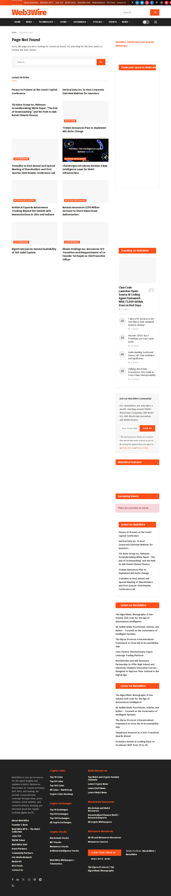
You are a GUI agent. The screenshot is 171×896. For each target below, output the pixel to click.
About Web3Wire (31, 3)
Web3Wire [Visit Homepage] (29, 12)
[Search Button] (154, 12)
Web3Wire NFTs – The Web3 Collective (26, 830)
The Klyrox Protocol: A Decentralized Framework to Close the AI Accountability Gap (137, 643)
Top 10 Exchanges (59, 809)
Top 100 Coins (57, 785)
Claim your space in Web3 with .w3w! (103, 853)
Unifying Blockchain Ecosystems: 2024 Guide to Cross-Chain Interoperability (141, 372)
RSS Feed (111, 3)
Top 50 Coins (56, 781)
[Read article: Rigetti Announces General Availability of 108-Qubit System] (35, 233)
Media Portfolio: (134, 851)
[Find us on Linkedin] (17, 880)
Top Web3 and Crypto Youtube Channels (103, 778)
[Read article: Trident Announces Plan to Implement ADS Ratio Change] (85, 112)
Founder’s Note (20, 825)
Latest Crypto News (98, 784)
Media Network (98, 3)
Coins (63, 22)
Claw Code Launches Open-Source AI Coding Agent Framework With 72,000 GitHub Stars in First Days (131, 296)
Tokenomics (56, 863)
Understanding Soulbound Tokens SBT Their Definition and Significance (141, 355)
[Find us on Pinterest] (166, 2)
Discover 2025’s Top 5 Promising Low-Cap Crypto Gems (141, 338)
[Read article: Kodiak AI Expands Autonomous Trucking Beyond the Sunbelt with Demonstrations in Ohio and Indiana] (35, 191)
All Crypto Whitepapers (100, 822)
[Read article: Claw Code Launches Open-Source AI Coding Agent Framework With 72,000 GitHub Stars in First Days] (137, 270)
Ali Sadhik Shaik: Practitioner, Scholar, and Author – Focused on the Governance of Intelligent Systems (137, 630)
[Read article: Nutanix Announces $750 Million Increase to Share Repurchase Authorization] (85, 191)
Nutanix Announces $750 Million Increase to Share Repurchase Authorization (80, 211)
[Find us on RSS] (13, 886)
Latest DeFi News (97, 788)
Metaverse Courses (98, 842)
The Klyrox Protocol (98, 867)
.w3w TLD (59, 3)
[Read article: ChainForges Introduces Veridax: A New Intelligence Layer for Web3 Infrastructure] (85, 150)
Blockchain (70, 121)
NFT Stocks (55, 842)
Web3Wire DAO (84, 3)
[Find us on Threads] (157, 2)
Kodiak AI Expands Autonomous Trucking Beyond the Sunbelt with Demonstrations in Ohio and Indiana (33, 211)
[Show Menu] (155, 22)
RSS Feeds (17, 865)
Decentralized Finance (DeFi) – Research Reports (103, 816)
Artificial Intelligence (75, 159)
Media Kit (17, 861)
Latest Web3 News (97, 792)
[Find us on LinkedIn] (137, 2)
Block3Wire (148, 851)
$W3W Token (70, 3)
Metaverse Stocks (59, 846)
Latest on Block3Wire (133, 605)
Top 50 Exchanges (59, 814)
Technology (46, 22)
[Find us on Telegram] (142, 2)
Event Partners (19, 848)
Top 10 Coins (56, 777)
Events (113, 22)
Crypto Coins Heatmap (61, 794)
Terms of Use (128, 448)
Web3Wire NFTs (46, 3)
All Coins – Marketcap (61, 790)
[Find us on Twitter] (132, 2)
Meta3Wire (131, 854)
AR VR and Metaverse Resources (104, 837)
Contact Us (121, 3)
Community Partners (22, 853)
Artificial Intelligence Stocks (64, 851)
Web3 (29, 22)
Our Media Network (22, 857)
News (125, 22)
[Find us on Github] (162, 2)
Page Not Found (26, 32)
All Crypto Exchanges (60, 822)
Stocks (97, 22)
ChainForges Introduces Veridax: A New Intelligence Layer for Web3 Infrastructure (84, 169)
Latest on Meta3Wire (133, 685)
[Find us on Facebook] (152, 2)
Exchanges (80, 22)
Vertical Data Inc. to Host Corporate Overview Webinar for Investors (136, 545)
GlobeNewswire (21, 159)
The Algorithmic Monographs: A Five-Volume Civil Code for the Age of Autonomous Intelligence (135, 618)
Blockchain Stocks (59, 838)
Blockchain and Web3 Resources (99, 809)
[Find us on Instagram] (147, 2)
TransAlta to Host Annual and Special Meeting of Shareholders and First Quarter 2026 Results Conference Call (33, 169)
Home (17, 22)
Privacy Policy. (143, 448)
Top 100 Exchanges (60, 818)
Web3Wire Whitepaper (61, 860)
